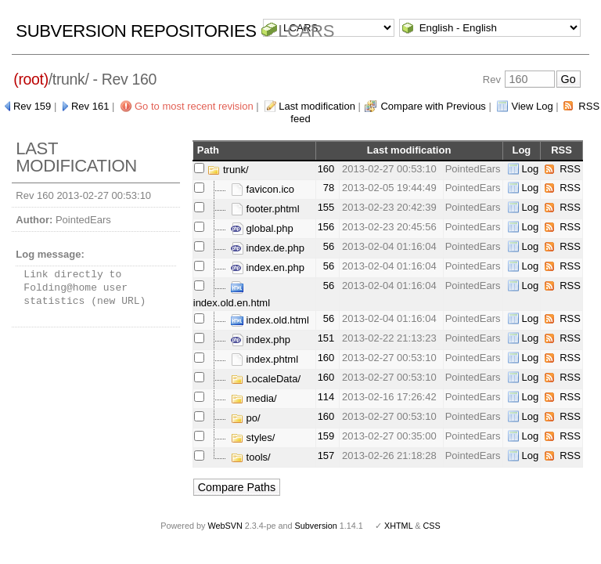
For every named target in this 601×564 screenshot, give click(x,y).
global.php (262, 228)
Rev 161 (90, 106)
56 (328, 246)
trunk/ (227, 169)
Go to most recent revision (194, 106)
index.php (260, 339)
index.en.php (267, 267)
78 (328, 187)
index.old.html (270, 320)
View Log (531, 106)
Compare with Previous (432, 106)
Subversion (316, 525)
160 (326, 169)
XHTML (398, 525)
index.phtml (264, 359)
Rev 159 (32, 106)
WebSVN (224, 525)
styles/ (253, 437)
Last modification (317, 106)
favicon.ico (262, 189)
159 (326, 436)
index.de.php (267, 248)
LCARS (306, 31)
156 (326, 227)
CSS (432, 525)
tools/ (251, 457)
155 (326, 207)
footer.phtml (265, 209)
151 (326, 338)
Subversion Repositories (136, 31)
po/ (246, 418)
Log (530, 169)
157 (326, 455)
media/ (254, 398)
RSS (570, 169)
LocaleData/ (265, 379)
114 (326, 397)
